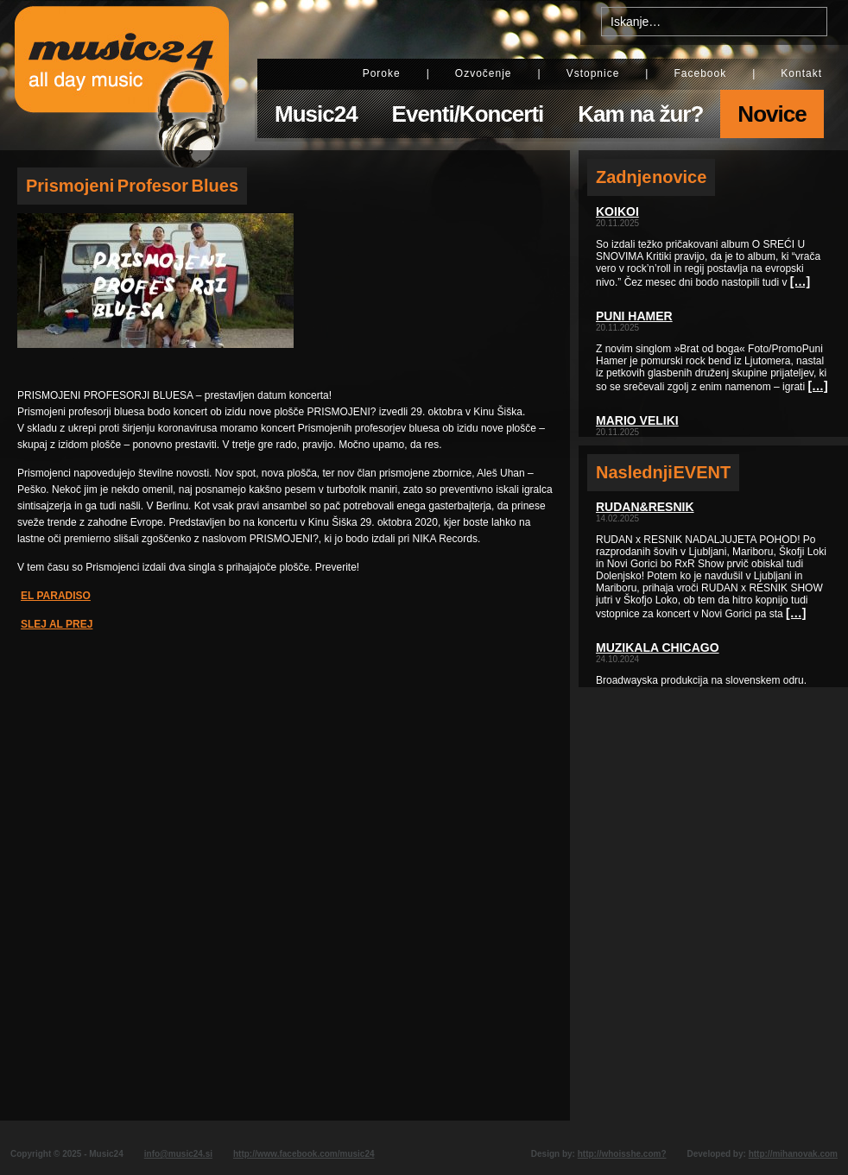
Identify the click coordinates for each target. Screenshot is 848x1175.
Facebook (700, 73)
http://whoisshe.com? (622, 1154)
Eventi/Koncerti (468, 114)
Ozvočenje (483, 73)
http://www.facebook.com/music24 (304, 1154)
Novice (771, 114)
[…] (800, 281)
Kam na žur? (640, 114)
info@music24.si (178, 1154)
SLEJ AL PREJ (56, 624)
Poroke (382, 73)
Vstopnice (593, 73)
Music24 (316, 114)
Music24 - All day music (122, 75)
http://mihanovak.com (793, 1154)
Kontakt (801, 73)
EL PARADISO (56, 596)
